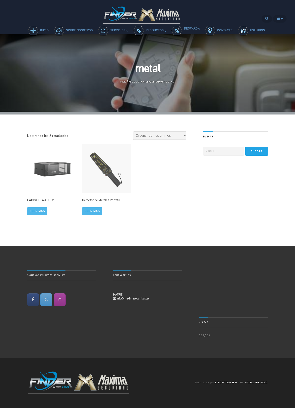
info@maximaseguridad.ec (133, 304)
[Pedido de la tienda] (159, 141)
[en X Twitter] (46, 305)
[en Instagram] (60, 305)
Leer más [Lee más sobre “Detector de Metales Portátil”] (92, 217)
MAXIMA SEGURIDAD (256, 388)
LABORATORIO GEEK (226, 388)
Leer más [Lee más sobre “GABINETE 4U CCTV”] (37, 217)
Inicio (123, 88)
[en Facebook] (33, 305)
